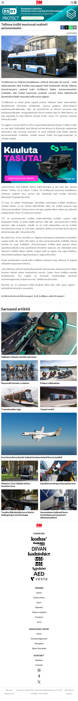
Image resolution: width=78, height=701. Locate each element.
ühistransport (26, 296)
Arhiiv (39, 633)
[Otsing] (71, 2)
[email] (75, 27)
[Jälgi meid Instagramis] (39, 670)
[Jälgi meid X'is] (39, 682)
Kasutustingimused (39, 638)
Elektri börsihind (39, 648)
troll (36, 296)
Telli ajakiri (39, 643)
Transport (39, 617)
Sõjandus (39, 607)
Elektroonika (39, 597)
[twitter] (66, 27)
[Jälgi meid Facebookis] (39, 676)
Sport (39, 602)
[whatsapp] (71, 27)
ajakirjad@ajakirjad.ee (47, 690)
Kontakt (39, 665)
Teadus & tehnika (39, 612)
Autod (39, 592)
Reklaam (39, 660)
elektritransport (56, 296)
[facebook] (62, 27)
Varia (39, 622)
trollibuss (43, 296)
